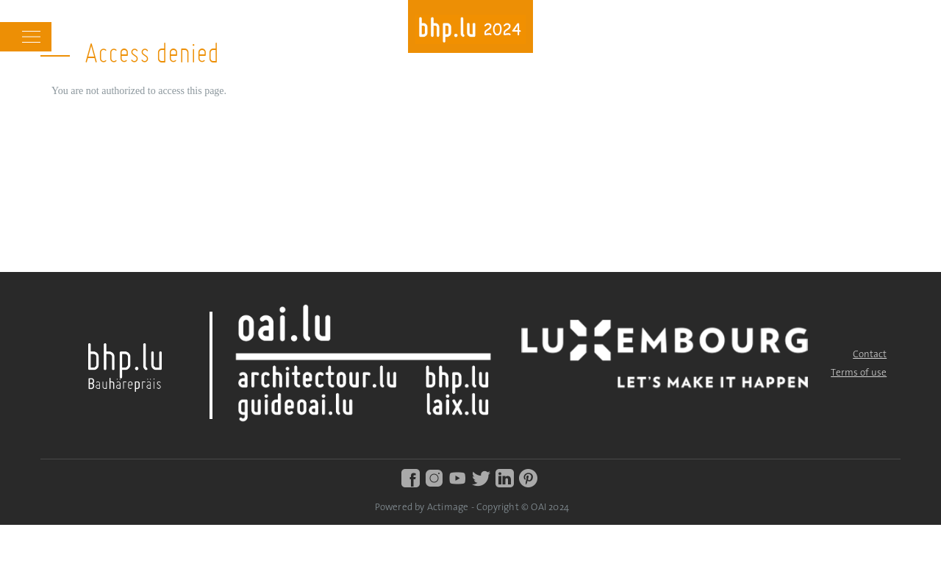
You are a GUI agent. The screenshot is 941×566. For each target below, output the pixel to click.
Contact (870, 354)
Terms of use (859, 373)
